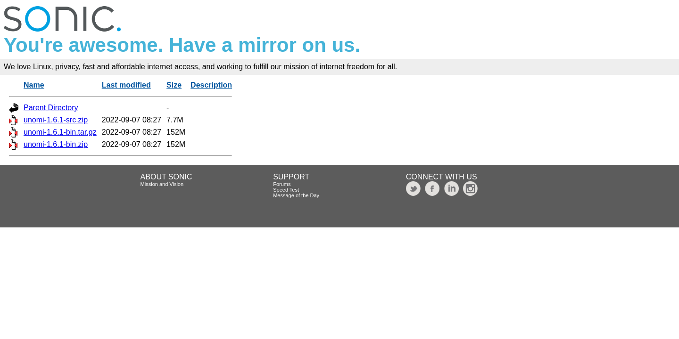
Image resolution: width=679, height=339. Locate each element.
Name (34, 85)
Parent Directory (51, 108)
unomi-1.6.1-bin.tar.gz (60, 132)
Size (174, 85)
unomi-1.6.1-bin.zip (56, 144)
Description (211, 85)
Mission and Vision (162, 184)
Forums (281, 184)
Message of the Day (296, 195)
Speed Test (286, 190)
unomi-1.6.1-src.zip (56, 120)
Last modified (126, 85)
